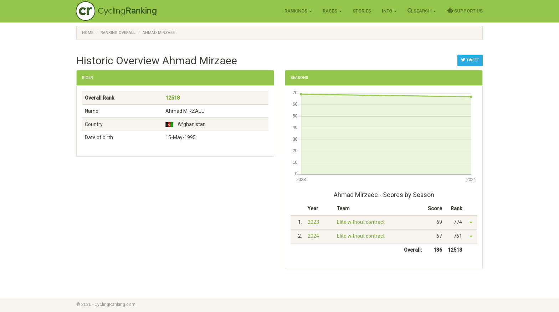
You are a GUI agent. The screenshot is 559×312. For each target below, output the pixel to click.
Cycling (127, 10)
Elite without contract (361, 222)
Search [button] (421, 11)
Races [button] (332, 11)
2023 (313, 222)
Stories (362, 11)
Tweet (470, 59)
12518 (172, 98)
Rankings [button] (298, 11)
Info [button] (389, 11)
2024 (313, 236)
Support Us (465, 11)
